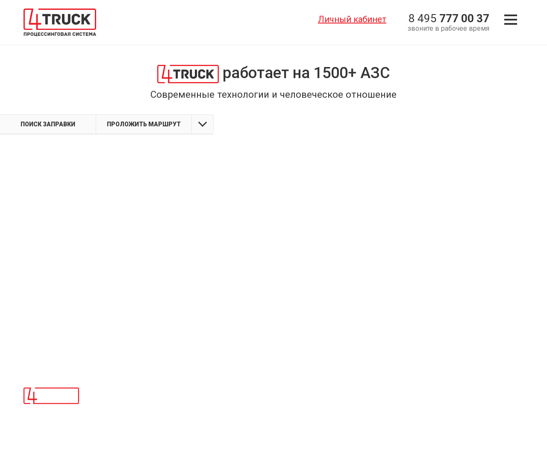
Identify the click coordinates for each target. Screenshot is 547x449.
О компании (109, 392)
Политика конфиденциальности (307, 416)
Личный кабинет (352, 19)
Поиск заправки (48, 124)
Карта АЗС (275, 404)
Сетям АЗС (108, 416)
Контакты (274, 392)
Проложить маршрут (144, 124)
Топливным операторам (127, 404)
